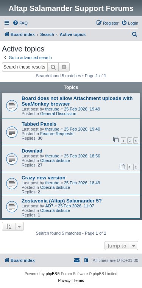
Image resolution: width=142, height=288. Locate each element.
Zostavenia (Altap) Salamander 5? (62, 201)
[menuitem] (20, 23)
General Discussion (58, 113)
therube (52, 109)
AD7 (49, 206)
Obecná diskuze (55, 160)
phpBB (51, 274)
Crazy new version (44, 178)
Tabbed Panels (39, 124)
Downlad (32, 151)
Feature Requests (56, 133)
